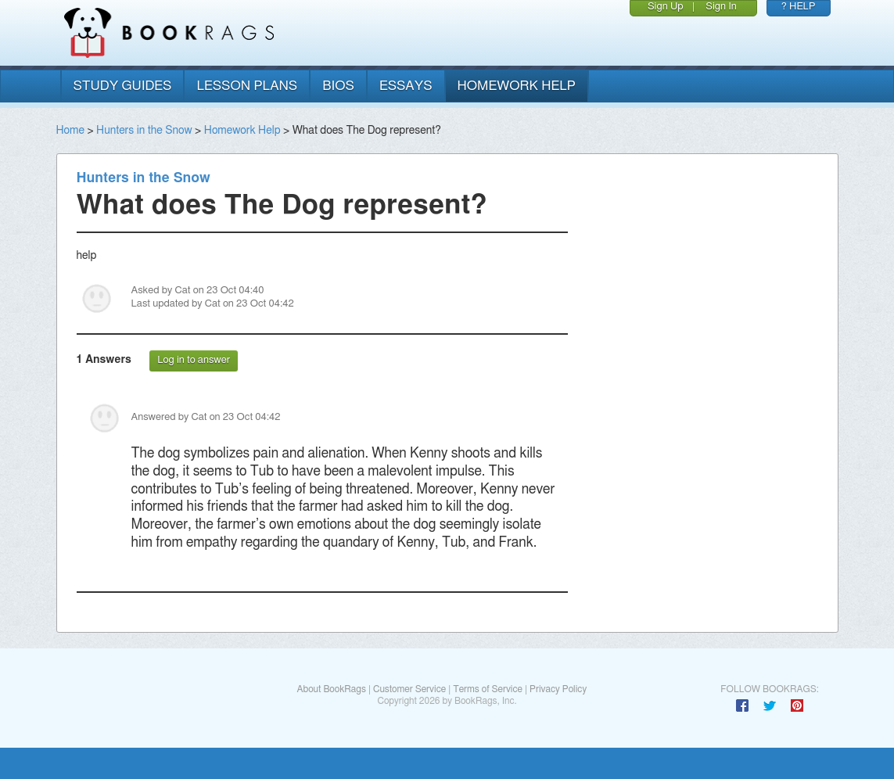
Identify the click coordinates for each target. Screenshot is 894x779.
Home (70, 130)
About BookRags (330, 689)
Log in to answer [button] (193, 360)
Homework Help (242, 130)
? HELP (798, 7)
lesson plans (246, 85)
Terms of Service (487, 689)
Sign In (721, 7)
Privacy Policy (558, 689)
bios (338, 85)
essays (406, 85)
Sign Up (666, 7)
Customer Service (409, 689)
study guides (123, 85)
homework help (517, 85)
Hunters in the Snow (144, 130)
